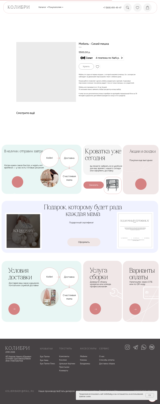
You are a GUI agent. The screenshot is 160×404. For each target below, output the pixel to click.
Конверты (63, 370)
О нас (101, 356)
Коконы (83, 360)
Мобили (83, 356)
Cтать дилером (67, 391)
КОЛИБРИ (19, 7)
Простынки (64, 367)
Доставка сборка (107, 363)
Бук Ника (44, 360)
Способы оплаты (107, 360)
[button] (101, 58)
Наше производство (49, 391)
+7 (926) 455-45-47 (112, 7)
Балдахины (85, 363)
